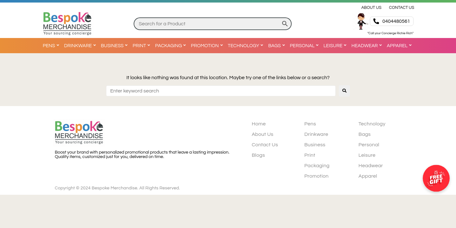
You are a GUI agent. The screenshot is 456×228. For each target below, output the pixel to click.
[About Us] (371, 7)
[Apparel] (400, 45)
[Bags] (277, 45)
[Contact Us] (401, 7)
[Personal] (305, 45)
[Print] (142, 45)
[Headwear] (367, 45)
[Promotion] (207, 45)
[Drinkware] (80, 45)
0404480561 (396, 21)
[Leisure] (336, 45)
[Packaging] (171, 45)
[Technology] (246, 45)
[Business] (115, 45)
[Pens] (51, 45)
